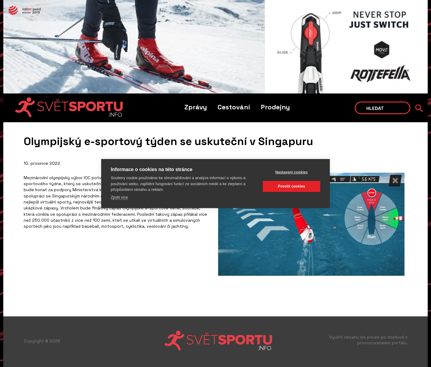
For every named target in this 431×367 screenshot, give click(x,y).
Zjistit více (119, 197)
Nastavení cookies (291, 172)
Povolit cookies (291, 186)
